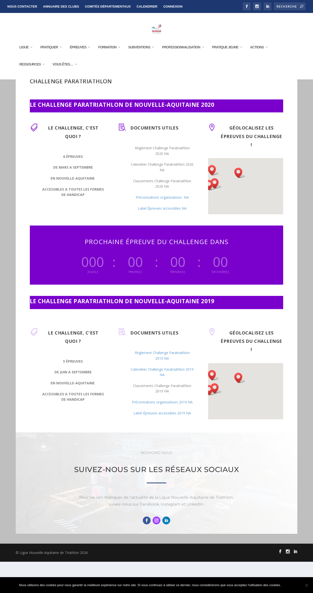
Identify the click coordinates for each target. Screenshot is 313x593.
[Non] (306, 585)
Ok (288, 585)
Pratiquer (49, 56)
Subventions (139, 56)
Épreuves (78, 56)
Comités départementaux (108, 6)
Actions (257, 56)
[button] (210, 216)
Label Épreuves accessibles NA (162, 239)
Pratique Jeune (225, 56)
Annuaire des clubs (61, 6)
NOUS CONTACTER (22, 6)
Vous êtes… (63, 73)
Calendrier (146, 6)
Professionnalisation (181, 56)
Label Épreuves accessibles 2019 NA (162, 444)
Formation (107, 56)
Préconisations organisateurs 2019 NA (162, 433)
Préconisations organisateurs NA (162, 228)
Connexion (173, 6)
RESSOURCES (30, 73)
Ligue (24, 56)
